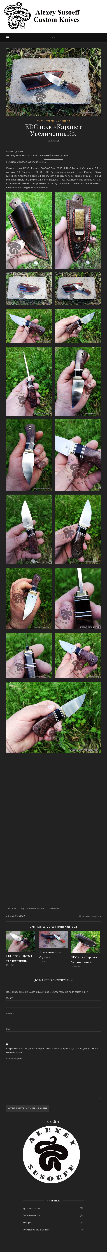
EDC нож (12, 908)
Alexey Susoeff (17, 915)
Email (10, 1013)
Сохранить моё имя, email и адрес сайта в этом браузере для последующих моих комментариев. (52, 1050)
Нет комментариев (90, 916)
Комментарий (14, 1058)
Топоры (27, 1222)
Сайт (9, 1028)
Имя (9, 997)
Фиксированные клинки (53, 121)
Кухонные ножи (31, 1208)
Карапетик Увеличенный (32, 908)
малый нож (54, 908)
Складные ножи (31, 1215)
